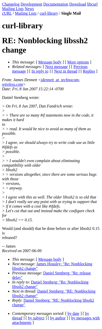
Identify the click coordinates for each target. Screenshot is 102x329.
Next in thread (65, 71)
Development (31, 4)
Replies (89, 71)
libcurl (92, 4)
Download (77, 4)
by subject (36, 318)
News (29, 9)
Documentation (55, 4)
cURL (7, 13)
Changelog (10, 4)
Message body (50, 62)
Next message (56, 66)
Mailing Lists (13, 9)
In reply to (40, 71)
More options (78, 62)
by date (74, 313)
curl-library (49, 13)
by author (58, 318)
